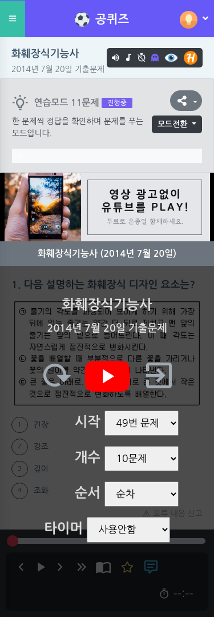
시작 (87, 422)
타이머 (63, 528)
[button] (186, 100)
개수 (87, 457)
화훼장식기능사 (45, 54)
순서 (87, 493)
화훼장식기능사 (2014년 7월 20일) (107, 253)
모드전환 (173, 124)
